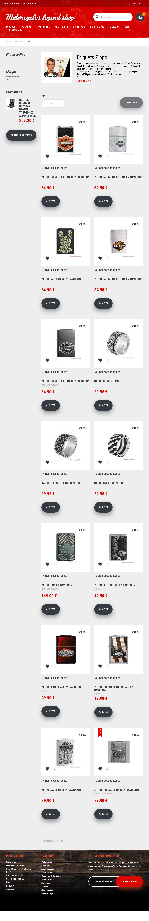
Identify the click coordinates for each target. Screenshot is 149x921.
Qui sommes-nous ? (16, 875)
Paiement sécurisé (16, 878)
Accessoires (43, 27)
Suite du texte (84, 81)
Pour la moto (97, 27)
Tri (43, 96)
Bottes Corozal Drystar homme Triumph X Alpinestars (27, 108)
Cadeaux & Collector (52, 876)
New (127, 27)
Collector (79, 27)
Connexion (135, 4)
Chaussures (61, 27)
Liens (9, 882)
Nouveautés (47, 890)
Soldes (45, 886)
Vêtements (11, 27)
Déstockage (15, 30)
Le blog (10, 885)
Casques (26, 27)
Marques (114, 27)
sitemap (10, 889)
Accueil (8, 42)
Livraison (11, 862)
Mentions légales (15, 865)
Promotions (14, 92)
